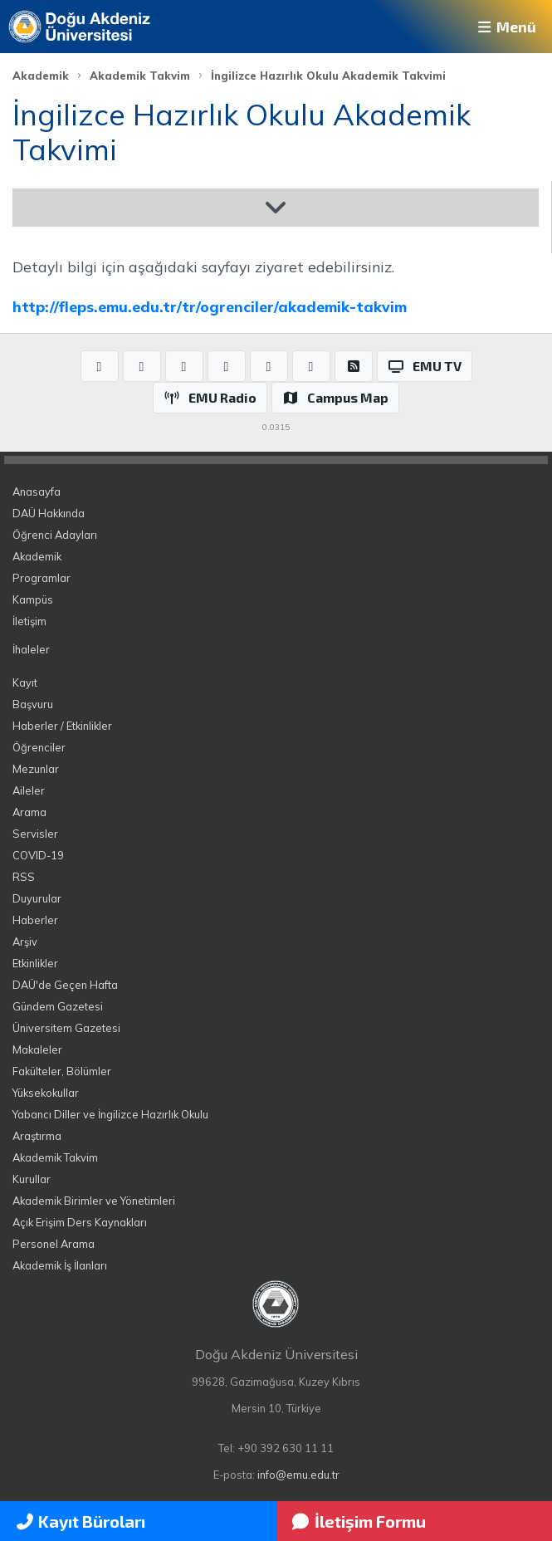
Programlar (41, 578)
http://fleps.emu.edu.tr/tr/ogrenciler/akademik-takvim (209, 306)
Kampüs (32, 599)
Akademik (40, 75)
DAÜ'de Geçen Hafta (65, 984)
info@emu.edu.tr (298, 1474)
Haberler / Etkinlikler (62, 725)
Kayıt (24, 682)
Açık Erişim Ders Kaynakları (79, 1222)
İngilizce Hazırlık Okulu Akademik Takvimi (328, 75)
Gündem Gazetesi (57, 1006)
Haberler (35, 920)
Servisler (35, 833)
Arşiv (24, 941)
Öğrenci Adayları (54, 534)
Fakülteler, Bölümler (61, 1071)
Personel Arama (53, 1243)
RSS (23, 876)
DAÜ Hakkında (48, 513)
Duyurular (36, 898)
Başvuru (32, 704)
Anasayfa (36, 491)
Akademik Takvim (140, 75)
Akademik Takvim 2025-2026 (130, 207)
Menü (505, 26)
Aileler (28, 790)
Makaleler (37, 1049)
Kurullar (31, 1179)
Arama (29, 812)
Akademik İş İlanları (59, 1265)
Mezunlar (35, 768)
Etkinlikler (35, 963)
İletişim (29, 621)
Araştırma (36, 1135)
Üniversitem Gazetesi (66, 1028)
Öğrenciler (39, 747)
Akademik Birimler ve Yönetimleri (93, 1200)
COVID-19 (38, 855)
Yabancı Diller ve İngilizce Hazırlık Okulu (110, 1114)
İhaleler (31, 649)
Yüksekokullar (45, 1092)
